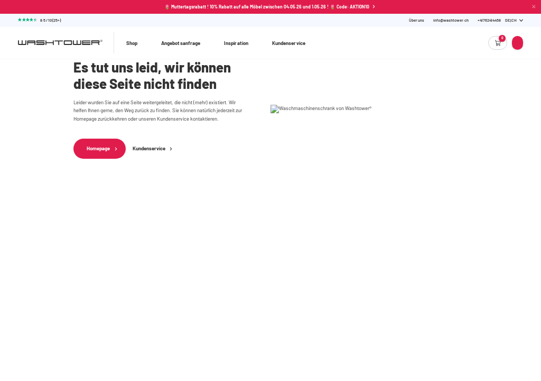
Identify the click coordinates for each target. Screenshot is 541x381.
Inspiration (236, 43)
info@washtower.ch (451, 20)
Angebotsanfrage (180, 43)
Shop (131, 43)
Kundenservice (288, 43)
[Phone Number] (489, 20)
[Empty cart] (497, 43)
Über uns (416, 20)
